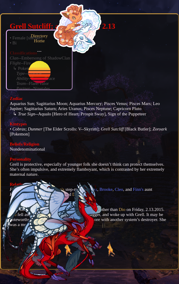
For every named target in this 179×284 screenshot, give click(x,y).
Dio (122, 209)
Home (39, 40)
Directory (39, 35)
